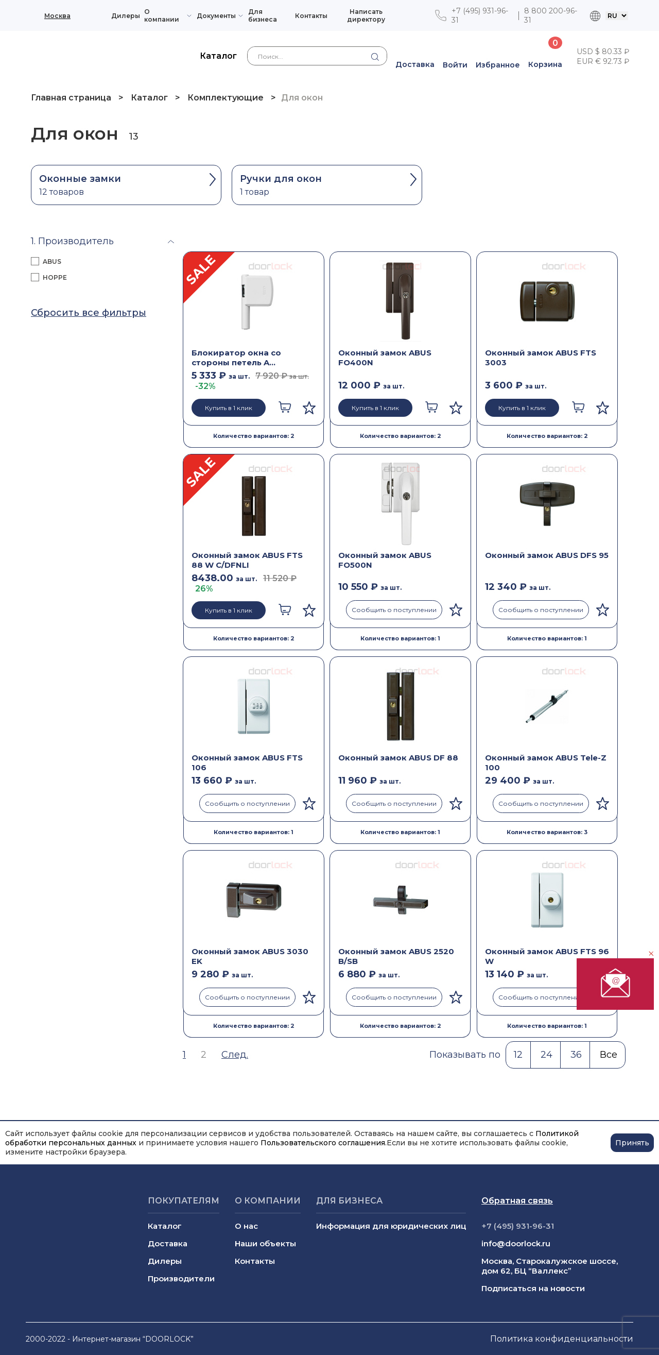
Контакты (311, 16)
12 (518, 1054)
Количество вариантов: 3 (547, 832)
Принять (632, 1142)
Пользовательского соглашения (323, 1142)
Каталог (149, 98)
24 (546, 1054)
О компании (161, 15)
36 (576, 1054)
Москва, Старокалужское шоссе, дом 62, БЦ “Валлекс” (549, 1266)
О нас (246, 1226)
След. (234, 1054)
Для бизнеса (262, 15)
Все (608, 1054)
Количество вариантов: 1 (400, 638)
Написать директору (366, 15)
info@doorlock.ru (515, 1243)
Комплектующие (225, 98)
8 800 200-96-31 (550, 15)
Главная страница (72, 98)
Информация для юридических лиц (391, 1226)
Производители (181, 1278)
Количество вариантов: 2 (253, 435)
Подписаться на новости (533, 1288)
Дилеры (125, 16)
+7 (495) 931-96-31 (480, 15)
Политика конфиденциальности (561, 1339)
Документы (216, 16)
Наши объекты (265, 1243)
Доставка (167, 1243)
